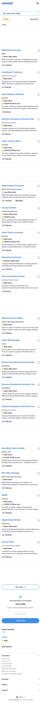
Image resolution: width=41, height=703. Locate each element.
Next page (20, 587)
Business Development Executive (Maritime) (19, 119)
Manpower (6, 524)
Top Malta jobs (6, 666)
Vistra (4, 344)
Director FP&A (8, 542)
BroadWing (6, 366)
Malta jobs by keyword (9, 669)
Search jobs (5, 658)
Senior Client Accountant (12, 232)
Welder (5, 495)
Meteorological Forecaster (13, 185)
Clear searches (7, 646)
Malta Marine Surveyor (11, 50)
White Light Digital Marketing (13, 322)
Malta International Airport (12, 189)
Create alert (20, 621)
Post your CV (6, 661)
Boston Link (6, 452)
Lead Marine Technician (12, 72)
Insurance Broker (9, 208)
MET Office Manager (10, 473)
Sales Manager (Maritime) (13, 94)
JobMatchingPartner (9, 211)
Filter (5, 19)
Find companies (7, 664)
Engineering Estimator (11, 520)
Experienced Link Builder (12, 318)
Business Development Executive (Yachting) (19, 384)
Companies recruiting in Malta (11, 674)
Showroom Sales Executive (13, 276)
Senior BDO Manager (11, 340)
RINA (4, 54)
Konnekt (5, 98)
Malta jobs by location (9, 671)
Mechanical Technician (11, 257)
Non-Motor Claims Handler (13, 448)
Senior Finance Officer (11, 141)
